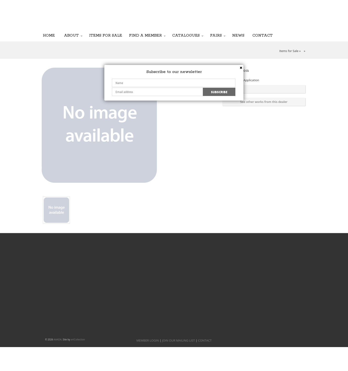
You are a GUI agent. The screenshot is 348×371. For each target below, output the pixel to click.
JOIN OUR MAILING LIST (192, 18)
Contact (262, 35)
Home (49, 35)
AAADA (57, 339)
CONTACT (205, 340)
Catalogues (186, 35)
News (238, 35)
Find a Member (145, 35)
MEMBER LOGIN (147, 340)
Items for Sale (105, 35)
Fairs (216, 35)
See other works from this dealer (263, 102)
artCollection (78, 339)
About (71, 35)
